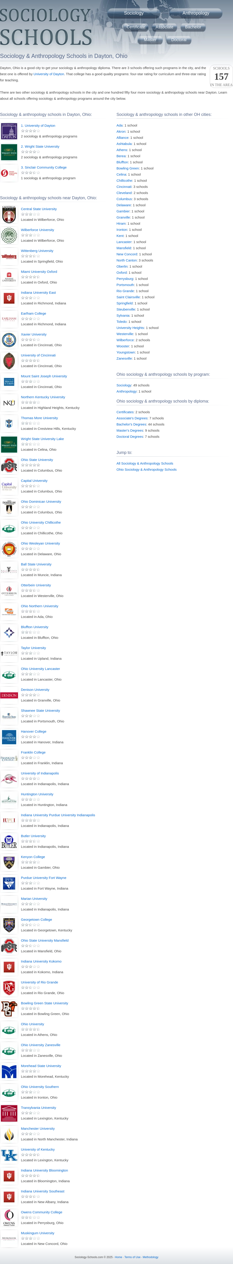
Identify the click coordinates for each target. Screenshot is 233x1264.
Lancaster (124, 242)
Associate (164, 27)
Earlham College (33, 313)
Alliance (122, 137)
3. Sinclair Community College (44, 167)
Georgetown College (36, 919)
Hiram (121, 223)
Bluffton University (34, 627)
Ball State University (36, 564)
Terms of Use (132, 1257)
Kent (120, 236)
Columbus (124, 199)
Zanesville (124, 358)
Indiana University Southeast (42, 1191)
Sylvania (122, 315)
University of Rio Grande (39, 982)
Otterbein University (36, 585)
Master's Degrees (129, 430)
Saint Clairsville (128, 297)
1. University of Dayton (38, 125)
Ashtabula (124, 144)
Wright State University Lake (42, 439)
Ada (119, 125)
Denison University (35, 690)
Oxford (121, 272)
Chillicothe (124, 180)
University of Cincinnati (38, 355)
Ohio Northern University (39, 606)
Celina (121, 174)
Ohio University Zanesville (40, 1045)
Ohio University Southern (40, 1087)
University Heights (130, 328)
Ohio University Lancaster (40, 669)
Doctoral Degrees (129, 436)
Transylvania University (38, 1108)
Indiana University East (38, 292)
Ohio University (32, 1024)
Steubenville (125, 309)
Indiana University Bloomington (44, 1170)
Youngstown (125, 352)
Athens (121, 150)
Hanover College (33, 731)
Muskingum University (37, 1233)
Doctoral (178, 39)
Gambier (123, 211)
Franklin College (33, 752)
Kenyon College (33, 857)
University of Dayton (48, 74)
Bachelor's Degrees (131, 424)
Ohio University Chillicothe (41, 522)
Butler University (33, 836)
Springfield (124, 303)
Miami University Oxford (39, 272)
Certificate (136, 27)
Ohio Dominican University (41, 501)
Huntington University (37, 794)
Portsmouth (125, 285)
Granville (123, 217)
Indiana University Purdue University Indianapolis (58, 815)
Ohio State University (37, 460)
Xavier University (34, 334)
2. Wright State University (40, 146)
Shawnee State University (40, 710)
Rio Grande (125, 291)
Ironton (121, 229)
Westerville (124, 334)
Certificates (125, 412)
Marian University (34, 899)
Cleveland (124, 193)
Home (118, 1257)
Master (150, 39)
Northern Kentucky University (43, 397)
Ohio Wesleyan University (40, 543)
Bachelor (193, 27)
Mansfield (123, 248)
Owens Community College (41, 1212)
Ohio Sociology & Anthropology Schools (146, 469)
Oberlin (121, 266)
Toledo (121, 321)
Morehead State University (41, 1066)
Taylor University (33, 648)
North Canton (126, 260)
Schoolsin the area (221, 76)
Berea (121, 156)
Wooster (122, 346)
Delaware (123, 205)
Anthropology (195, 12)
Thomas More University (39, 418)
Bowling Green (127, 168)
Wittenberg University (37, 251)
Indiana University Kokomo (41, 961)
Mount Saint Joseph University (44, 376)
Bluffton (122, 162)
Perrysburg (124, 279)
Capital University (34, 481)
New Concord (126, 254)
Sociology (134, 12)
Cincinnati (124, 187)
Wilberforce (125, 340)
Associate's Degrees (131, 418)
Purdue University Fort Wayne (43, 878)
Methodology (150, 1257)
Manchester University (38, 1128)
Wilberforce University (37, 230)
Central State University (39, 209)
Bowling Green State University (44, 1003)
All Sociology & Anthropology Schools (144, 463)
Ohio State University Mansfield (44, 940)
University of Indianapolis (40, 773)
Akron (120, 131)
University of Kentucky (38, 1149)
